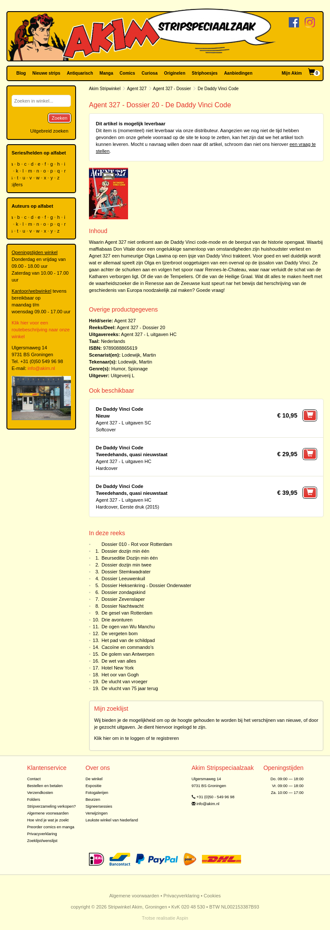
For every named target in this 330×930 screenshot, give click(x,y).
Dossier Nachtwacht (122, 606)
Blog (21, 73)
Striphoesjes (204, 73)
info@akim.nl (41, 368)
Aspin (182, 918)
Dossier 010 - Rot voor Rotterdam (136, 544)
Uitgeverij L (122, 375)
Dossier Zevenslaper (123, 599)
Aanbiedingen (238, 73)
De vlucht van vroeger (124, 681)
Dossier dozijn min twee (126, 564)
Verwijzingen (96, 813)
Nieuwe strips (46, 73)
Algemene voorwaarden (48, 813)
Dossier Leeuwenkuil (123, 578)
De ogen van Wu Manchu (128, 626)
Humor (118, 368)
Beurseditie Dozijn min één (129, 557)
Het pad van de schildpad (128, 640)
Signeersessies (99, 806)
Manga (106, 73)
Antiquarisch (80, 73)
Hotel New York (117, 667)
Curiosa (149, 73)
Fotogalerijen (97, 793)
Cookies (212, 895)
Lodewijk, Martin (139, 354)
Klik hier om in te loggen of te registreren (136, 738)
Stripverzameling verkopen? (51, 806)
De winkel (94, 779)
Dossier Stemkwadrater (125, 571)
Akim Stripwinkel (104, 88)
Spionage (138, 368)
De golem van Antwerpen (127, 654)
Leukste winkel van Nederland (112, 820)
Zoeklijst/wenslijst (42, 841)
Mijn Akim (292, 73)
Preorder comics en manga (50, 827)
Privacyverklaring (42, 834)
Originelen (174, 73)
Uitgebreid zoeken (49, 130)
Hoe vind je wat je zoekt (48, 820)
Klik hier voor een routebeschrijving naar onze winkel (41, 329)
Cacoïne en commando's (127, 647)
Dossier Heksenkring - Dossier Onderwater (146, 585)
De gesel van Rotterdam (127, 612)
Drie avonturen (116, 619)
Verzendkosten (40, 793)
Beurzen (93, 799)
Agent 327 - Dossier (172, 88)
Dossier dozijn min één (125, 551)
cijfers (17, 184)
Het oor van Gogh (120, 674)
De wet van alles (118, 660)
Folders (33, 799)
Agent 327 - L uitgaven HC (149, 334)
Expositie (93, 786)
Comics (127, 73)
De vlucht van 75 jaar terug (129, 688)
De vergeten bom (119, 633)
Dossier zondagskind (123, 592)
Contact (34, 779)
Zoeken (59, 118)
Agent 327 (137, 88)
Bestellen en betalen (45, 786)
